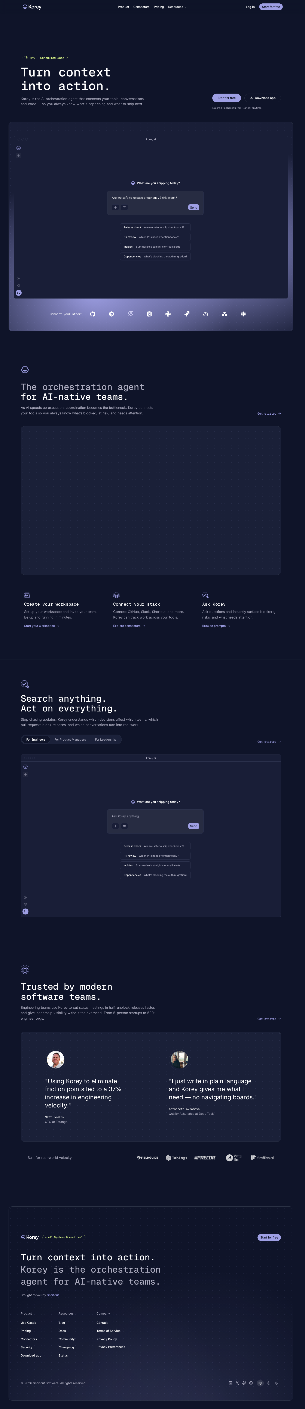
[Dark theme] (276, 1383)
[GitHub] (92, 313)
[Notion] (149, 313)
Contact (102, 1322)
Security (27, 1347)
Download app (263, 97)
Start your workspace (42, 625)
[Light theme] (268, 1383)
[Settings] (18, 285)
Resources (177, 7)
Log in (250, 7)
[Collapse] (18, 278)
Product (123, 7)
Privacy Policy (109, 1339)
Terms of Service (111, 1330)
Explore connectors (129, 625)
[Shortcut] (130, 313)
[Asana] (224, 313)
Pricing (159, 7)
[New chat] (18, 155)
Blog (62, 1322)
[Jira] (186, 313)
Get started (269, 413)
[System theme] (260, 1383)
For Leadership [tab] (105, 739)
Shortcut (53, 1295)
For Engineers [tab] (36, 739)
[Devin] (243, 313)
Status (66, 1355)
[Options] (124, 207)
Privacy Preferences (111, 1346)
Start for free (271, 7)
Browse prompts (216, 625)
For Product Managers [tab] (70, 739)
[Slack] (168, 313)
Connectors (141, 7)
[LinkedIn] (230, 1383)
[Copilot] (205, 313)
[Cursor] (111, 313)
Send (193, 207)
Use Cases (28, 1322)
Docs (65, 1330)
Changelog (69, 1347)
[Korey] (32, 7)
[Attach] (115, 207)
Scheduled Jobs (45, 57)
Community (69, 1339)
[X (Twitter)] (237, 1383)
